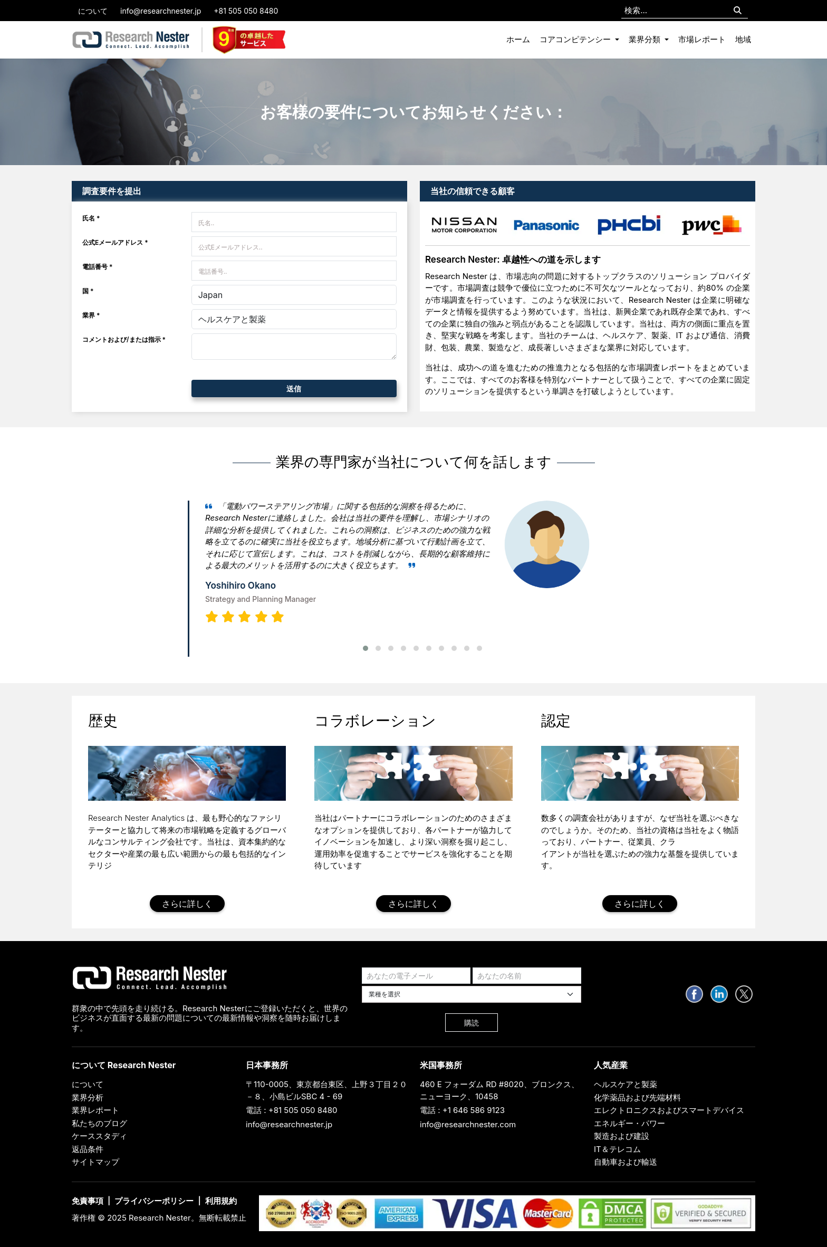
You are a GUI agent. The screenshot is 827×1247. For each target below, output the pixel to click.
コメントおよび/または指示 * (124, 339)
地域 (743, 39)
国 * (88, 291)
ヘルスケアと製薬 (625, 1084)
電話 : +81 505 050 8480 (292, 1110)
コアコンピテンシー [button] (576, 39)
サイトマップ (95, 1162)
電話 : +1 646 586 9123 (462, 1110)
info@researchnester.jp (160, 10)
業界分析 (87, 1097)
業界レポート (95, 1110)
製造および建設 (621, 1136)
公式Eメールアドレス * (115, 242)
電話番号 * (97, 267)
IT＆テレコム (617, 1149)
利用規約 (221, 1201)
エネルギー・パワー (629, 1123)
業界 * (91, 315)
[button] (365, 648)
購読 (471, 1022)
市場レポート (702, 39)
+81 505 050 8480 (246, 10)
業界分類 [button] (645, 39)
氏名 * (91, 218)
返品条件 (87, 1149)
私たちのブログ (99, 1123)
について (93, 10)
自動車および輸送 (625, 1162)
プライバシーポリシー (154, 1201)
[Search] (737, 10)
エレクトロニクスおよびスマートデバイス (669, 1110)
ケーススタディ (99, 1136)
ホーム (518, 39)
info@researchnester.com (468, 1124)
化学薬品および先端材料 (637, 1097)
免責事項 (87, 1201)
